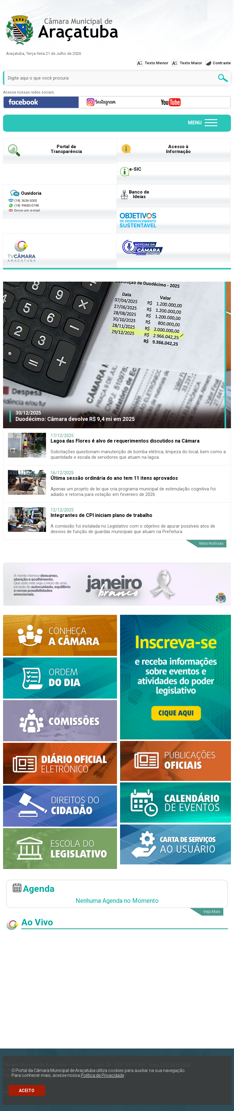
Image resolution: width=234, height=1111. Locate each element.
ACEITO (26, 1090)
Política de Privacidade (102, 1075)
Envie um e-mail (24, 210)
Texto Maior (191, 63)
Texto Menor (156, 63)
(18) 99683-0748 (26, 205)
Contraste (222, 63)
